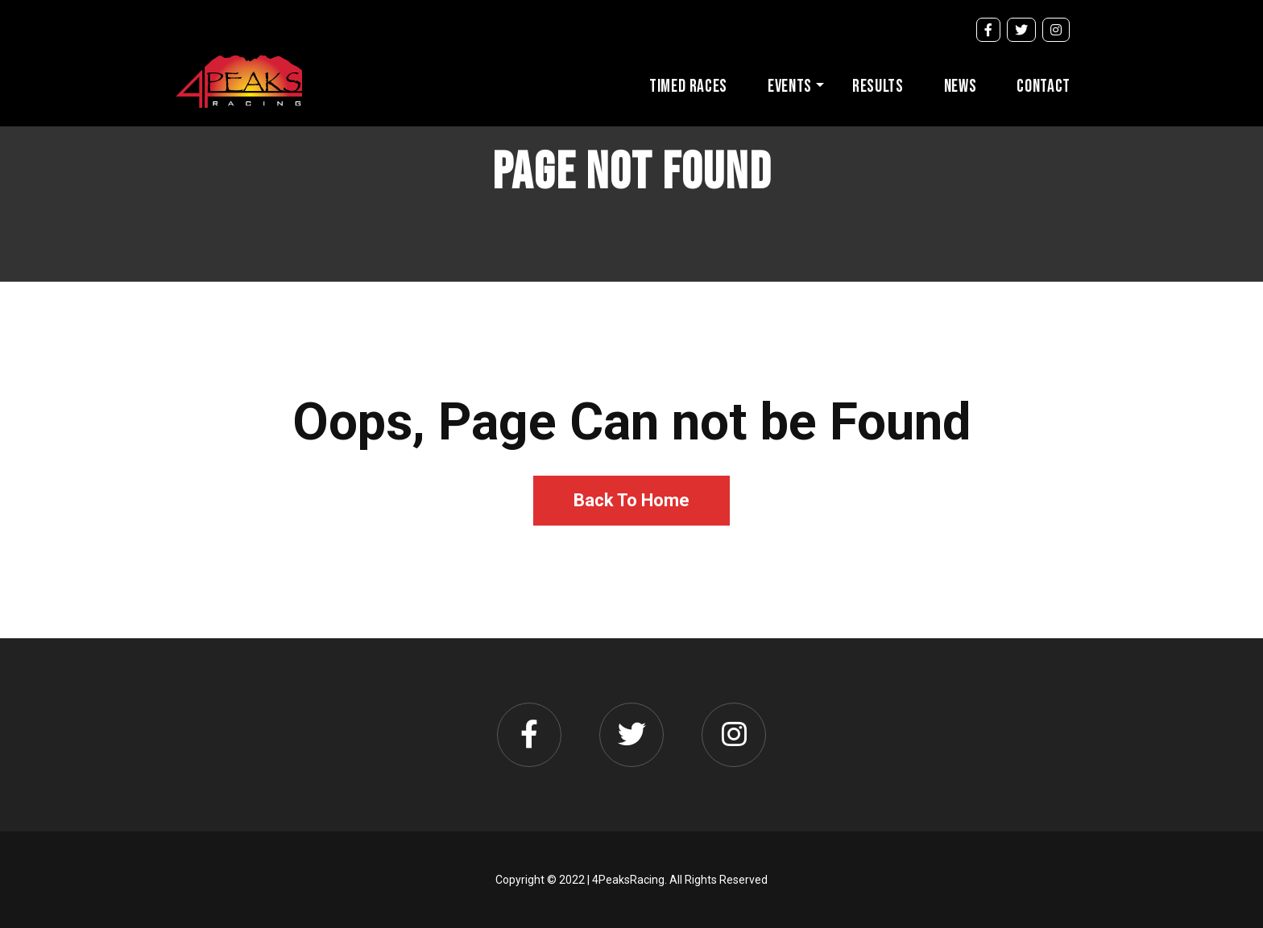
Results (878, 86)
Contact (1043, 86)
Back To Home (631, 500)
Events (790, 86)
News (960, 86)
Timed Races (688, 86)
